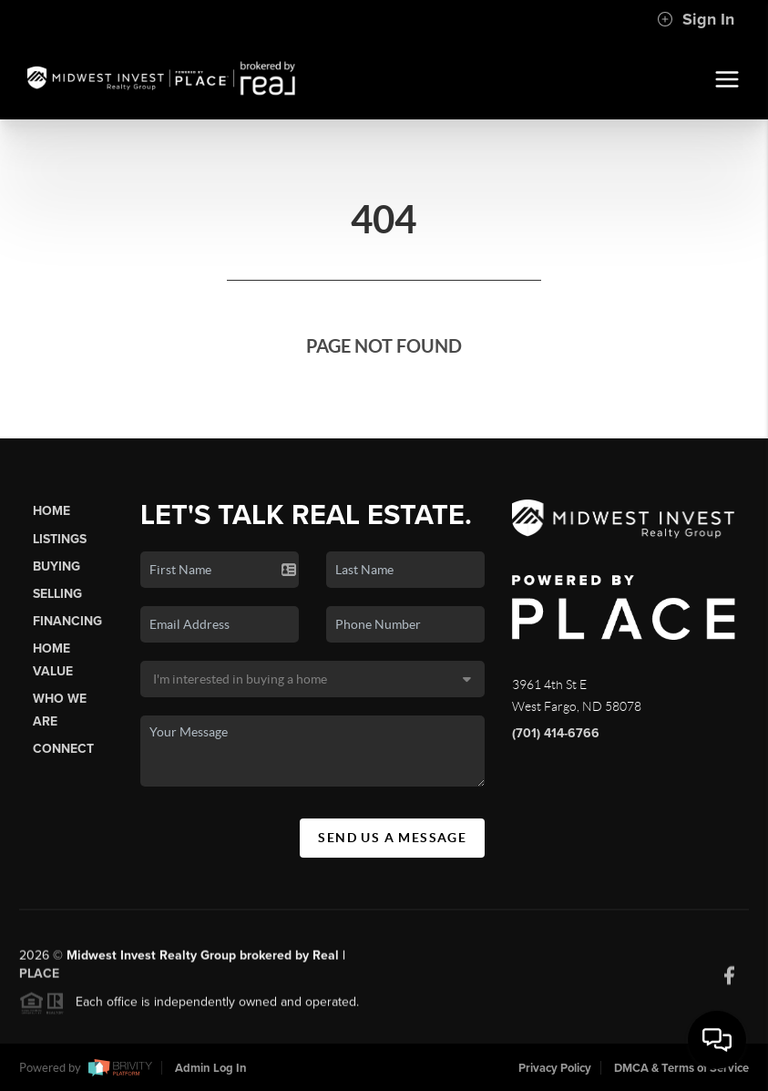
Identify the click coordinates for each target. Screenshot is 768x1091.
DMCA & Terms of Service (681, 1068)
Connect (63, 748)
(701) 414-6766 (555, 733)
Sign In (695, 19)
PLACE (39, 978)
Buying (56, 566)
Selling (57, 594)
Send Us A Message (392, 837)
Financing (67, 621)
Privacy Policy (554, 1068)
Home (51, 511)
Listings (60, 539)
